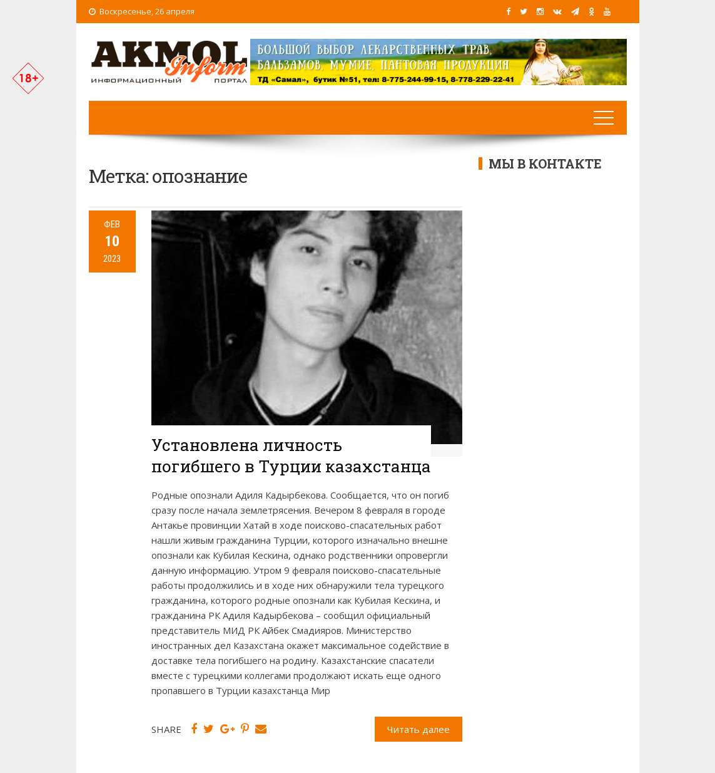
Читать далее (418, 729)
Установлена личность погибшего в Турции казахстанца (291, 455)
